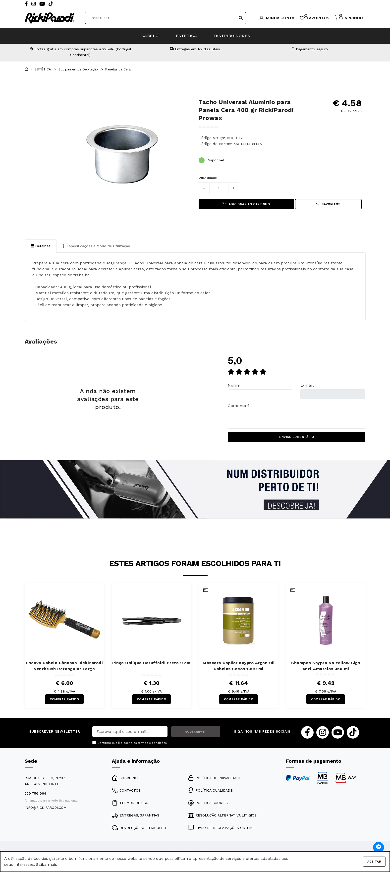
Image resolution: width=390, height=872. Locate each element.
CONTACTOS (126, 791)
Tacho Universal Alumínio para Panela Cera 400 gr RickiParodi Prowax (246, 110)
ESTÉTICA (186, 35)
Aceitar (374, 861)
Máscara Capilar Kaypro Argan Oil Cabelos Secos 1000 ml (239, 665)
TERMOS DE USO (130, 803)
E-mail (307, 385)
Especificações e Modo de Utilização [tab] (96, 246)
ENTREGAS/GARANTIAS (135, 815)
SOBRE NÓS (126, 778)
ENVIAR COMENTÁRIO (296, 437)
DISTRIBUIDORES (233, 35)
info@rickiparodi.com (45, 808)
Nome (234, 385)
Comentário (240, 405)
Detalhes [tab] (40, 246)
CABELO (149, 35)
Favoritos (328, 204)
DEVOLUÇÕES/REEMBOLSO (139, 828)
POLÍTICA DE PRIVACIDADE (214, 778)
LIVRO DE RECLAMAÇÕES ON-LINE (221, 828)
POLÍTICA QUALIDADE (210, 791)
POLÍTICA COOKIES (208, 803)
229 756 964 (35, 794)
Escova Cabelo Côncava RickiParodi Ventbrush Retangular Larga (64, 665)
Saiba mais (46, 864)
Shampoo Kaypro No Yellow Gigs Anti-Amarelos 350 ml (325, 665)
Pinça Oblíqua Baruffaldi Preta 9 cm (151, 662)
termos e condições (152, 743)
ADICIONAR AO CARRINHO (246, 204)
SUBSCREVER (196, 732)
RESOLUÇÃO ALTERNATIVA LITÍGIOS (222, 815)
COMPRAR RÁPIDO (64, 699)
